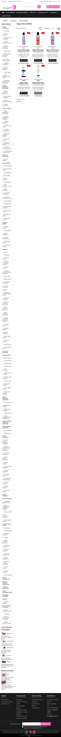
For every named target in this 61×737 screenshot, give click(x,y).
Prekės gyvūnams (5, 436)
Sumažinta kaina (5, 703)
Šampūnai (6, 31)
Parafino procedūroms (6, 130)
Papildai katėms (5, 483)
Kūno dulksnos (8, 201)
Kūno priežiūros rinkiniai (7, 185)
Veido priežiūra (6, 355)
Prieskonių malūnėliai (6, 546)
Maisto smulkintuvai (6, 578)
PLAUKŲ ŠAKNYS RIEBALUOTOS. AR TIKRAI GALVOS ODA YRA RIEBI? (7, 664)
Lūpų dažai (7, 276)
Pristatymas (6, 16)
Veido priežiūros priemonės (5, 314)
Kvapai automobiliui (5, 238)
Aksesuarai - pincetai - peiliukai (6, 393)
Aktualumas (49, 29)
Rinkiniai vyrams (5, 329)
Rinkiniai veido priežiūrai (7, 377)
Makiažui (4, 249)
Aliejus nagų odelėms (6, 405)
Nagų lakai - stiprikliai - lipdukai (6, 135)
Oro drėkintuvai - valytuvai (5, 516)
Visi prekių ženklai (22, 12)
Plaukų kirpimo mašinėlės (7, 101)
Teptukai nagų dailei (7, 126)
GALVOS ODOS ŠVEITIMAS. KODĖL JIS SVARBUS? (7, 657)
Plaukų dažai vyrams (6, 337)
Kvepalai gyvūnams (5, 471)
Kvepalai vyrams (5, 325)
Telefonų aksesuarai (5, 587)
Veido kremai (7, 366)
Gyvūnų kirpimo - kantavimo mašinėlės (5, 441)
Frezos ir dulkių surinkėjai (6, 147)
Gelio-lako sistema (5, 139)
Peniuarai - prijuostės (5, 351)
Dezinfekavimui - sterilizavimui (7, 151)
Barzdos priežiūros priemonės (5, 303)
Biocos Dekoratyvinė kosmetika (5, 618)
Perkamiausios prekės (7, 701)
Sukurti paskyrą (56, 1)
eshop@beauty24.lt (52, 716)
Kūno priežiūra (6, 163)
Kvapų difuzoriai (5, 495)
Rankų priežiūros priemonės (5, 398)
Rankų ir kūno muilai (6, 211)
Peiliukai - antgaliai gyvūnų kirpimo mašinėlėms (6, 448)
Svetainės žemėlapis (21, 718)
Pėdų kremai (7, 433)
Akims (5, 252)
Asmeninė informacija (37, 699)
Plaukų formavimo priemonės (5, 47)
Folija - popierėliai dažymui (5, 68)
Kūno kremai (7, 182)
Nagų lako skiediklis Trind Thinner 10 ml (24, 84)
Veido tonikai (7, 381)
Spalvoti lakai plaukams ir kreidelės (6, 55)
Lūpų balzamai (8, 360)
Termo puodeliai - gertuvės (5, 541)
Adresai (34, 705)
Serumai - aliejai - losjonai (6, 59)
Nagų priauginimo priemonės (5, 112)
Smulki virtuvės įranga (6, 524)
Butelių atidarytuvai (5, 558)
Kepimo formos (5, 567)
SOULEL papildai (5, 602)
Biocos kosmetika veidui (6, 610)
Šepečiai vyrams (5, 341)
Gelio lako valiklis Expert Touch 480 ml (52, 51)
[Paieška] (30, 6)
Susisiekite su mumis (21, 716)
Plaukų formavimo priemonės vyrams (5, 319)
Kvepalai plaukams (5, 63)
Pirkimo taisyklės (20, 705)
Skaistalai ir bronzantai (6, 282)
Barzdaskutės (7, 344)
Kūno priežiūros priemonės (5, 308)
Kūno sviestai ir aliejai (7, 169)
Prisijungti (46, 1)
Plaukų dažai (7, 72)
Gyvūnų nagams (5, 463)
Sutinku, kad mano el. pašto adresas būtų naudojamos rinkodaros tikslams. (35, 727)
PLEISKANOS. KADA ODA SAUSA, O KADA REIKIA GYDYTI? (7, 643)
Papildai (4, 599)
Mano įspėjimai (35, 707)
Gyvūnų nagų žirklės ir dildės (6, 479)
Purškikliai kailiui (5, 475)
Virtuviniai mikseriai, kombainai (5, 563)
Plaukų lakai (7, 51)
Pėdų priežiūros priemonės (6, 427)
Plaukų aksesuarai (5, 105)
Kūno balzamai (4, 178)
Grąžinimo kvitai (36, 703)
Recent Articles (7, 670)
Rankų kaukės (7, 413)
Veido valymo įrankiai (6, 388)
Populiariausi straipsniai (6, 628)
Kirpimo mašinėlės (5, 333)
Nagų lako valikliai (5, 143)
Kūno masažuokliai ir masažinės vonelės (6, 507)
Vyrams (4, 289)
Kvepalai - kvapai (5, 223)
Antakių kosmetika (5, 286)
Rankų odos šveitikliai (6, 409)
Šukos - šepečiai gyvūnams (5, 458)
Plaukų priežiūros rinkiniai (7, 42)
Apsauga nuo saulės (6, 215)
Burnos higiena (5, 159)
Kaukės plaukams (5, 34)
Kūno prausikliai (4, 189)
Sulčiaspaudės (7, 530)
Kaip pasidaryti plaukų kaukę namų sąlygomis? (7, 676)
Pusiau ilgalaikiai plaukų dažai (6, 76)
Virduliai (6, 537)
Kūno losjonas (7, 172)
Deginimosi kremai (6, 219)
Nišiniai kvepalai (5, 227)
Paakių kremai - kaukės (7, 373)
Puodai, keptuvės (5, 571)
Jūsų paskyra (37, 696)
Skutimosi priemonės (5, 298)
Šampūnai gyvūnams (5, 453)
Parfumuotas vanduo (6, 246)
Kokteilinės (7, 528)
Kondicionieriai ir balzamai (7, 38)
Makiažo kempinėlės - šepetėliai (5, 263)
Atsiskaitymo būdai (21, 710)
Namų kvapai (7, 230)
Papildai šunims (5, 487)
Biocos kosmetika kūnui (6, 622)
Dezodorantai (7, 203)
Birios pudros (7, 279)
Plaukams (6, 613)
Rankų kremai (7, 402)
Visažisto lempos (5, 267)
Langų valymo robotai (6, 520)
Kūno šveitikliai (8, 165)
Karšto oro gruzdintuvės (6, 554)
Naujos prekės (4, 699)
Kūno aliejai (7, 175)
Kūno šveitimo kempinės (6, 207)
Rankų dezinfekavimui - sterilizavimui (6, 417)
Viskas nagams (6, 108)
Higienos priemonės (5, 155)
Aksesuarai (7, 255)
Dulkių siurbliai (8, 512)
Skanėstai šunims (5, 491)
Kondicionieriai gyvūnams (7, 467)
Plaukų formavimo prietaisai (5, 92)
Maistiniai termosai (5, 550)
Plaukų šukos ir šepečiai (6, 97)
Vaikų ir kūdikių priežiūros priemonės (6, 422)
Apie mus (33, 12)
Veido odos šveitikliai (6, 384)
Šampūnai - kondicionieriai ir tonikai (6, 294)
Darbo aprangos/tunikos (7, 591)
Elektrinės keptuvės (5, 534)
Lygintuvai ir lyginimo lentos (6, 502)
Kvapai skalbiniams (5, 234)
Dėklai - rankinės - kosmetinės (5, 583)
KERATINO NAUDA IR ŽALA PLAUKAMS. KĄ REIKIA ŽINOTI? (6, 636)
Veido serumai (8, 358)
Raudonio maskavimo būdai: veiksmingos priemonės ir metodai (7, 685)
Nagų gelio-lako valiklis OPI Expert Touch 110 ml (24, 51)
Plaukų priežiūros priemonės (5, 87)
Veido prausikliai (4, 369)
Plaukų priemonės (5, 27)
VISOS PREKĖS (10, 12)
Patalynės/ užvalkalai (5, 595)
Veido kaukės (7, 363)
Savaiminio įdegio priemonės (7, 197)
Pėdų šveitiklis (7, 430)
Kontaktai (53, 12)
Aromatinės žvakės (6, 242)
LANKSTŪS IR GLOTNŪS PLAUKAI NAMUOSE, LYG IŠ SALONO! (7, 650)
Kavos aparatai (8, 575)
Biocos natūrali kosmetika (6, 606)
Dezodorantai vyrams (6, 347)
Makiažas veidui (5, 258)
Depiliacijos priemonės (6, 193)
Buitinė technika (7, 498)
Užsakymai (34, 701)
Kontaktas (3, 1)
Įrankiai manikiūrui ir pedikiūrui (5, 117)
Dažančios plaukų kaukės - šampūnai (6, 82)
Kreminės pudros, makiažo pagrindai (6, 272)
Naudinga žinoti (43, 12)
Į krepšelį (24, 60)
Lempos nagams (5, 122)
